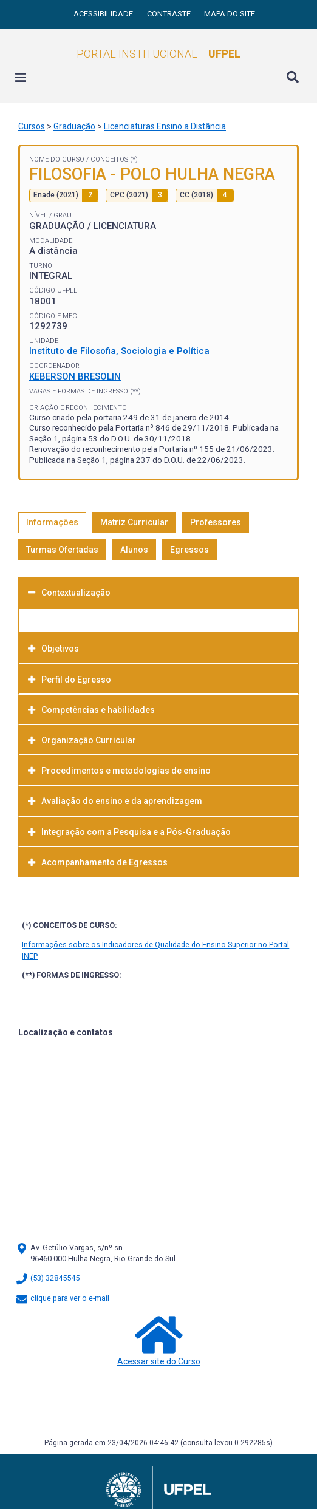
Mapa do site (229, 13)
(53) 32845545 (47, 1277)
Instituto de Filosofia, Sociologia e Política (119, 351)
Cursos (31, 126)
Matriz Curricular (134, 522)
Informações (52, 522)
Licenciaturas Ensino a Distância (165, 126)
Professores (215, 522)
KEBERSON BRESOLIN (75, 376)
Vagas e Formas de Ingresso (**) (85, 391)
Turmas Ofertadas (62, 549)
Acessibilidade (104, 13)
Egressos (189, 549)
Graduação (74, 126)
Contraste (170, 13)
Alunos (134, 549)
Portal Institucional (158, 53)
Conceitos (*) (114, 159)
